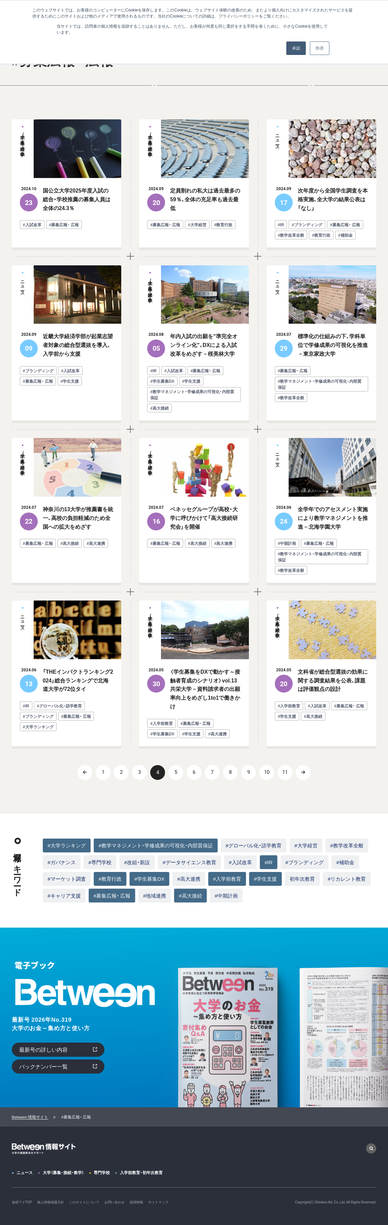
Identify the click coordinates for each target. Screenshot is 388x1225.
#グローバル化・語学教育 (254, 845)
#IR (269, 862)
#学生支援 (265, 878)
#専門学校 (99, 862)
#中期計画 (226, 895)
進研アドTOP (22, 1201)
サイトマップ (158, 1201)
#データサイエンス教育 (189, 862)
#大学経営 (305, 845)
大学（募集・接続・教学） (63, 1172)
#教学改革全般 (346, 845)
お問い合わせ (114, 1201)
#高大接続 (190, 895)
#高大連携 (188, 878)
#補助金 (345, 862)
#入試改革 (240, 862)
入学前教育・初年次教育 (141, 1172)
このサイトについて (84, 1201)
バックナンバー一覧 (43, 1066)
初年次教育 (302, 878)
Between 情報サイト (30, 1117)
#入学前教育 (227, 878)
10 (266, 772)
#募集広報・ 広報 (111, 895)
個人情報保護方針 (50, 1201)
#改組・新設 (137, 862)
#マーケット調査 (66, 878)
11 (285, 772)
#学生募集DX (149, 878)
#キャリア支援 (63, 895)
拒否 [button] (320, 48)
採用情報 (136, 1201)
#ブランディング (304, 862)
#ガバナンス (61, 862)
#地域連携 (154, 895)
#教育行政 (109, 878)
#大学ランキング (66, 845)
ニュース (25, 1172)
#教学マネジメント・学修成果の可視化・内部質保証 (155, 845)
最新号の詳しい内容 (43, 1049)
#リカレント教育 (347, 878)
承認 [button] (296, 48)
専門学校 (102, 1172)
